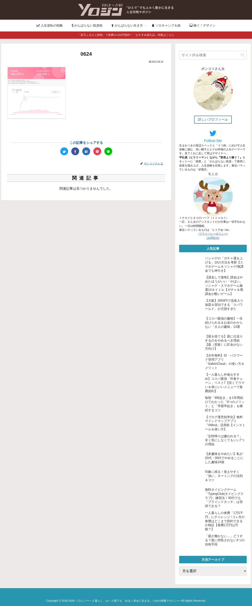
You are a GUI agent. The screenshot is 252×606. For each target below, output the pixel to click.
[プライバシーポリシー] (213, 233)
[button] (242, 55)
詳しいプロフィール (213, 119)
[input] (213, 55)
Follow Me (213, 136)
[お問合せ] (213, 237)
